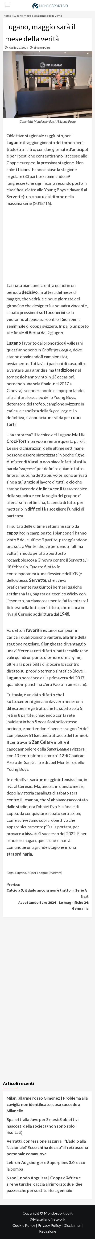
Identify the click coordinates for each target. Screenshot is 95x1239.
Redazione (47, 1231)
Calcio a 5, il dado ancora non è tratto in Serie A (48, 887)
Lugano (20, 873)
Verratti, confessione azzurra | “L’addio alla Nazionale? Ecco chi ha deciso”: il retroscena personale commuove (47, 1147)
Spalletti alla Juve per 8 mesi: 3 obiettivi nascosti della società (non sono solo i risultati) (42, 1126)
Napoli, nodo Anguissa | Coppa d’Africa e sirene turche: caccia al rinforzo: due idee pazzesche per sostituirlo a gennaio (45, 1184)
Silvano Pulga (42, 47)
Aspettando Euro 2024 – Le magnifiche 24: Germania (48, 902)
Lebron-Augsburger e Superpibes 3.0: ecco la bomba (46, 1165)
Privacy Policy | (50, 1225)
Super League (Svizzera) (45, 873)
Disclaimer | (73, 1225)
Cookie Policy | (25, 1225)
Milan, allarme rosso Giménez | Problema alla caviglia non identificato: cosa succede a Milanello (47, 1104)
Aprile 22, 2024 (18, 47)
